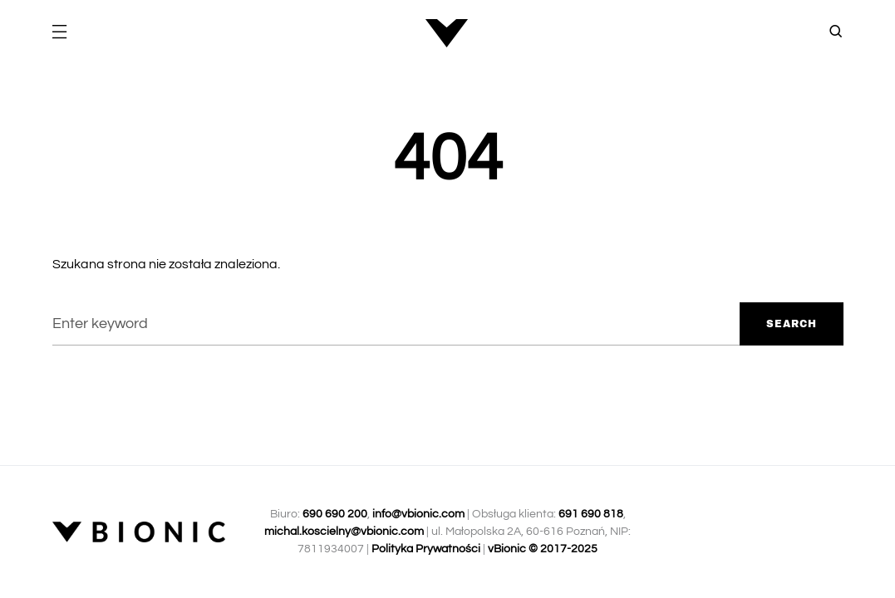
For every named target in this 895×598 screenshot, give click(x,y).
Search (791, 324)
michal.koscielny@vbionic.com (344, 531)
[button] (59, 33)
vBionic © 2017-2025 (542, 549)
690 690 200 (334, 514)
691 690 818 (590, 514)
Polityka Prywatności (425, 549)
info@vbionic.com (418, 514)
